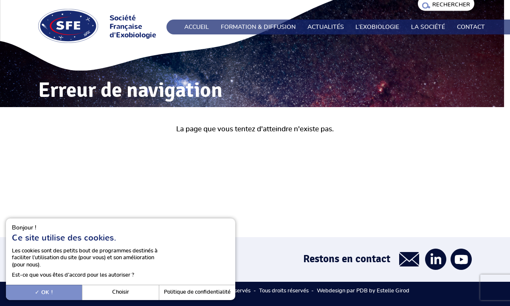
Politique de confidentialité (197, 292)
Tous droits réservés (284, 291)
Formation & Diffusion (258, 27)
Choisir (120, 292)
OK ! (44, 292)
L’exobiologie (377, 27)
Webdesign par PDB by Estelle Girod (363, 291)
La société (428, 27)
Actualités (325, 27)
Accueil (196, 27)
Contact (471, 27)
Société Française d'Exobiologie (133, 27)
